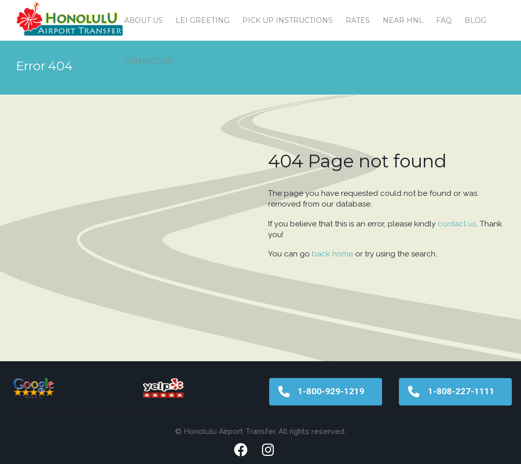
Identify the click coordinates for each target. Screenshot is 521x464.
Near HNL (403, 20)
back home (332, 253)
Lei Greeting (202, 20)
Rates (357, 20)
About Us (143, 20)
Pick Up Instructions (287, 20)
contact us (457, 223)
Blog (475, 20)
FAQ (444, 20)
